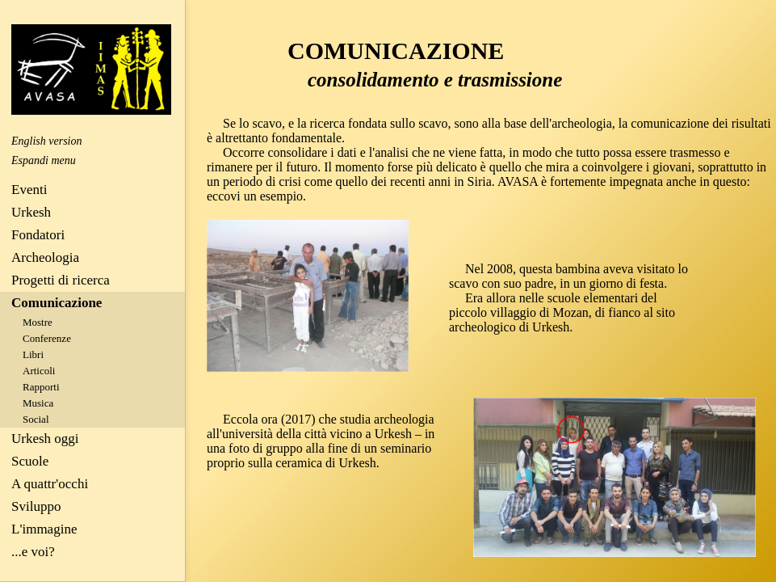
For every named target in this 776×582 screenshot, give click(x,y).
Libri (33, 354)
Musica (38, 403)
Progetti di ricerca (60, 280)
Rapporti (41, 387)
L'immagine (44, 529)
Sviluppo (36, 506)
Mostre (37, 322)
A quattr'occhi (49, 483)
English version (46, 141)
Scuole (29, 461)
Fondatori (38, 234)
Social (36, 419)
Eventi (29, 189)
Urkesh (31, 212)
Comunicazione (56, 302)
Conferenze (47, 338)
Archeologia (45, 257)
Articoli (39, 371)
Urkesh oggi (45, 438)
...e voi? (33, 551)
